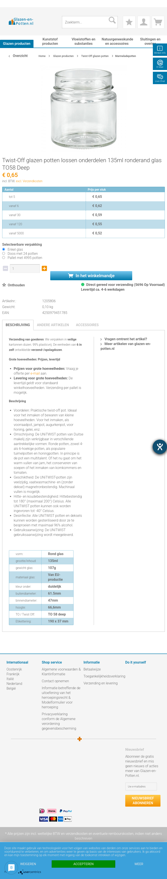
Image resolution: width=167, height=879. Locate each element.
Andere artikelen (53, 325)
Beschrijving (18, 325)
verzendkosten (76, 834)
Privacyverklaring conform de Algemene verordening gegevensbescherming (59, 721)
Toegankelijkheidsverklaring (103, 676)
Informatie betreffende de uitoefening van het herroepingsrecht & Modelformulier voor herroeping (61, 697)
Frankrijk (13, 674)
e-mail (35, 373)
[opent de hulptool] (160, 447)
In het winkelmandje (91, 275)
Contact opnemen (55, 681)
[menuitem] (8, 3)
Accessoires (87, 325)
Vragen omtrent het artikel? (123, 339)
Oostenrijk (14, 669)
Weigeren (28, 864)
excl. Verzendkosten (29, 181)
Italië (10, 679)
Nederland (14, 684)
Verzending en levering (101, 683)
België (11, 688)
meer (139, 864)
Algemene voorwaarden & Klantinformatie (61, 671)
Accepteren (83, 864)
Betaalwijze (92, 669)
